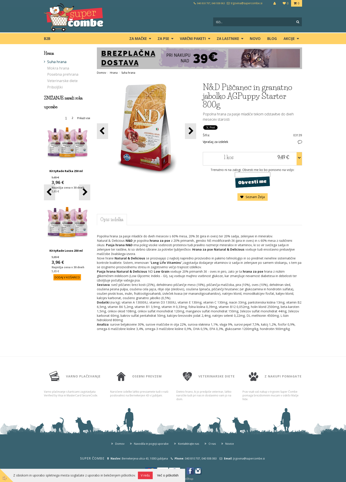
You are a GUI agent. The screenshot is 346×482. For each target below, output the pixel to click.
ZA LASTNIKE (228, 38)
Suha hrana (56, 61)
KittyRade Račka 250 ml (66, 171)
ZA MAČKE (138, 38)
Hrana (114, 73)
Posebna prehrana (62, 74)
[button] (84, 192)
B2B (47, 38)
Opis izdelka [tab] (111, 219)
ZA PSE (163, 38)
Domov (101, 73)
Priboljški (55, 87)
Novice (229, 444)
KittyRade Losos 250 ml (66, 251)
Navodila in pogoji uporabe (151, 444)
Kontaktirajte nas (188, 444)
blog (272, 38)
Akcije (289, 38)
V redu (145, 475)
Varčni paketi (193, 38)
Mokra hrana (58, 68)
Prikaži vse (83, 118)
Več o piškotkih (168, 475)
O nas (212, 444)
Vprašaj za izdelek (215, 142)
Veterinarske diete (62, 80)
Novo (255, 38)
